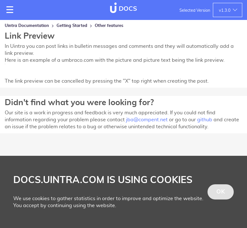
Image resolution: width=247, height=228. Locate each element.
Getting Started (72, 26)
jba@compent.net (147, 119)
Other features (109, 26)
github (204, 119)
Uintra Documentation (27, 26)
